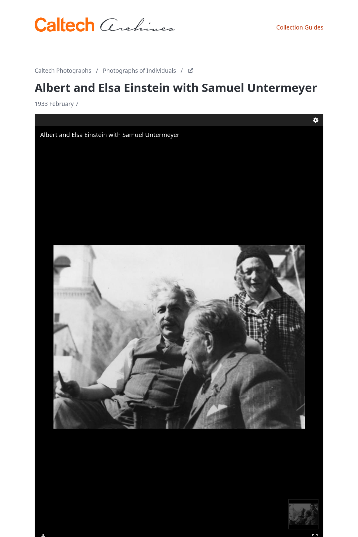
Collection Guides (299, 27)
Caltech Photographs (63, 71)
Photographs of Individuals (139, 71)
